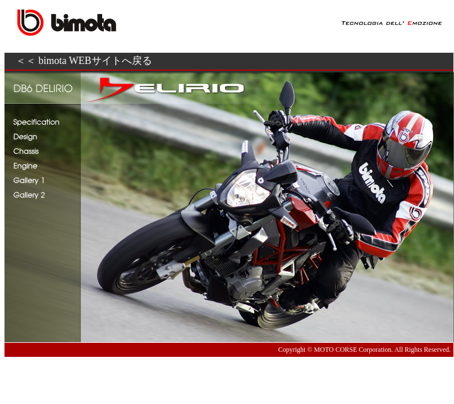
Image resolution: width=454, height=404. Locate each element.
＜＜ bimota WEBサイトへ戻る (84, 60)
